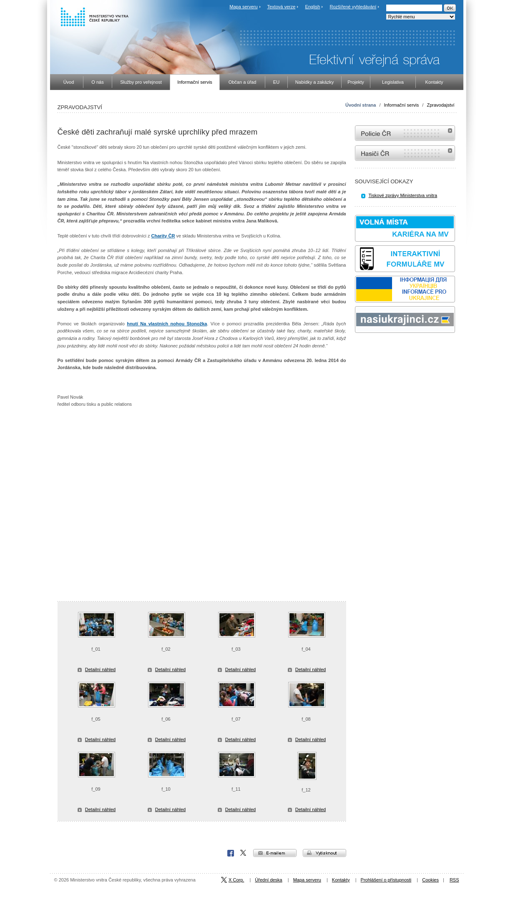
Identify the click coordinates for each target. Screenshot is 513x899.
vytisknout (324, 853)
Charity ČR (163, 235)
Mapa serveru (243, 6)
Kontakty (341, 879)
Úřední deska (268, 879)
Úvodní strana (360, 104)
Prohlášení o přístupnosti (386, 879)
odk (359, 348)
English (312, 6)
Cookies (430, 879)
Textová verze (281, 6)
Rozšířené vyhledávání (353, 6)
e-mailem (275, 853)
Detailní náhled (100, 669)
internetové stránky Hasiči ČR (405, 153)
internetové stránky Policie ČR (405, 133)
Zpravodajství (440, 104)
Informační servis (401, 104)
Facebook (230, 853)
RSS (454, 879)
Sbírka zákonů (356, 348)
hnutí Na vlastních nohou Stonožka (167, 323)
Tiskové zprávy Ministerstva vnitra (403, 195)
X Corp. (243, 853)
